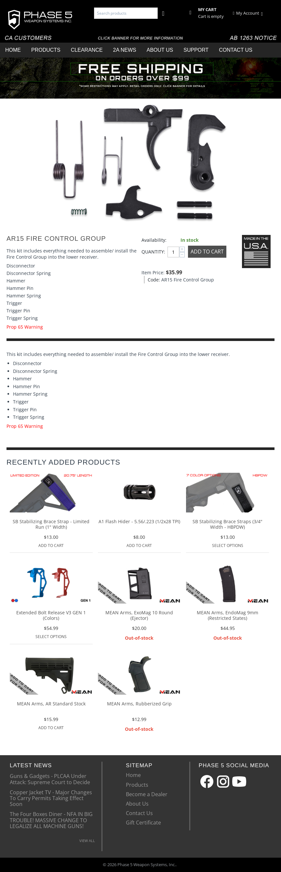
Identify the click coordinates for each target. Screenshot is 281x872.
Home (13, 50)
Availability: (154, 240)
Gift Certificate (143, 822)
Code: (153, 280)
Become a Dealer (146, 794)
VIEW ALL (87, 840)
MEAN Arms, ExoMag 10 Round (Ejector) (139, 615)
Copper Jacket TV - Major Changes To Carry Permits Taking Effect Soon (51, 798)
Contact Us (235, 50)
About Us (160, 50)
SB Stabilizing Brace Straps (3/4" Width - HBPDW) (227, 524)
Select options (227, 545)
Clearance (87, 50)
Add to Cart (207, 251)
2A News (124, 50)
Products (45, 50)
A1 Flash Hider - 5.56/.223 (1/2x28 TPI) (139, 522)
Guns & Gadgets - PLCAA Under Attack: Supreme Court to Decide (50, 778)
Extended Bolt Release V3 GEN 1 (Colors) (51, 615)
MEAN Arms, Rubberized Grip (139, 704)
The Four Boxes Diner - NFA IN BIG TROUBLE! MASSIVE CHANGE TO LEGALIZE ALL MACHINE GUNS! (51, 820)
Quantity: (152, 252)
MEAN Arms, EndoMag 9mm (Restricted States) (227, 615)
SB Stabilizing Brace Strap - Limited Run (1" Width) (51, 524)
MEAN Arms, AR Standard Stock (51, 704)
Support (195, 50)
